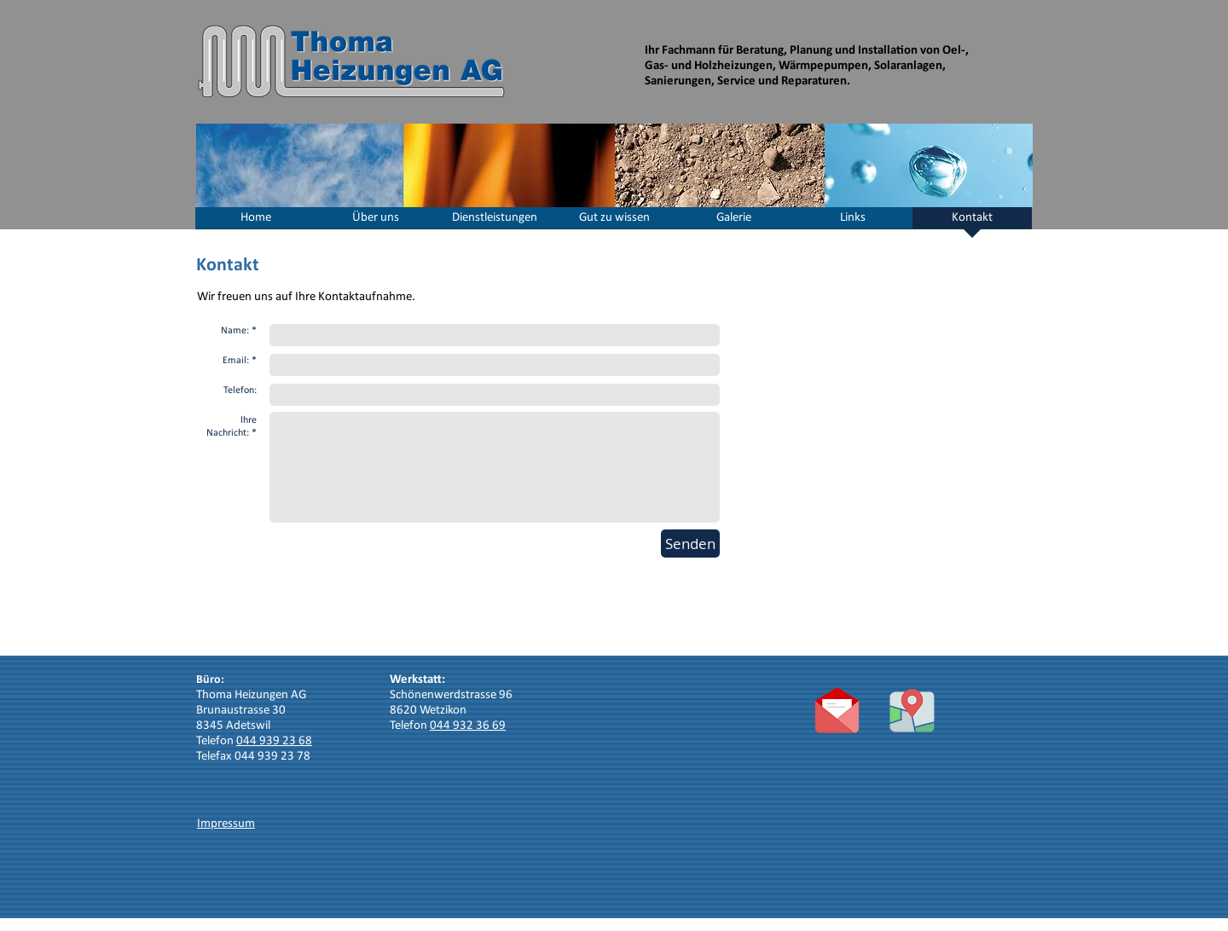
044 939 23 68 (274, 741)
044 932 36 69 (468, 726)
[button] (375, 223)
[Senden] (690, 543)
